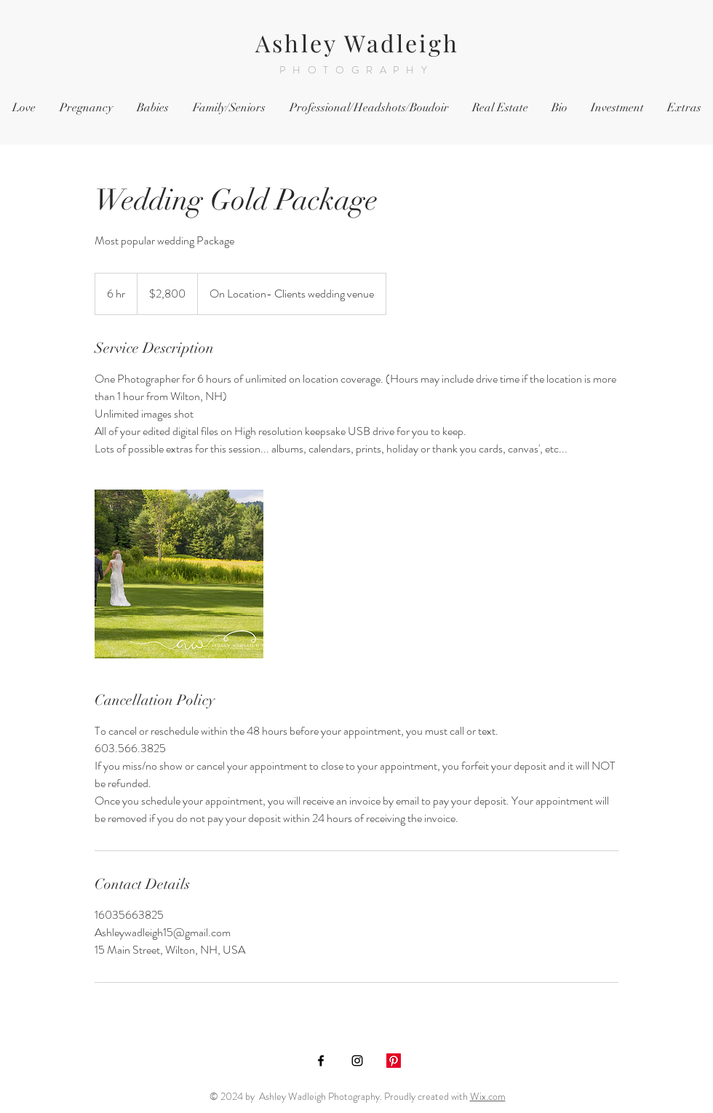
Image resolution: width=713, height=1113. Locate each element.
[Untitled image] (179, 574)
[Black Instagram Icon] (357, 1060)
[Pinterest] (393, 1060)
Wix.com (488, 1096)
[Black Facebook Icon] (321, 1060)
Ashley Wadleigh (357, 42)
